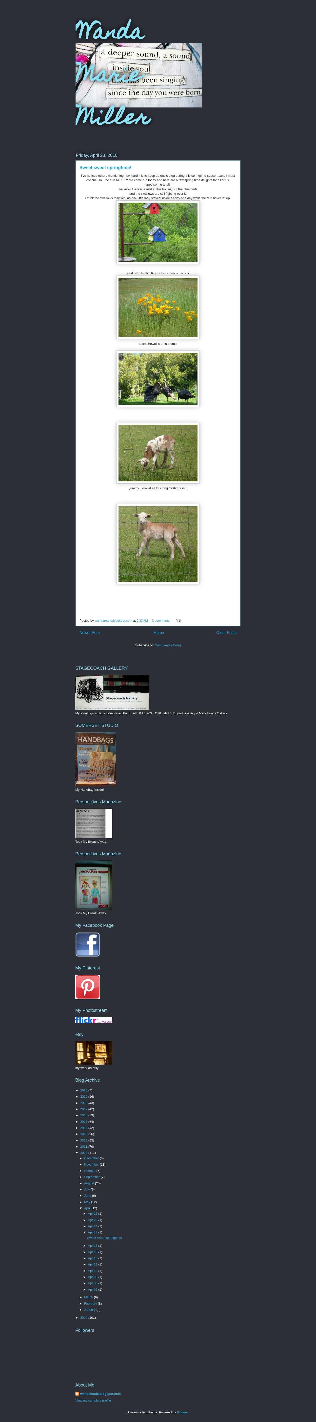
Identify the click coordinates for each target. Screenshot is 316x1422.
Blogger (182, 1412)
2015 (84, 1122)
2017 (84, 1109)
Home (159, 633)
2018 (84, 1103)
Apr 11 (93, 1264)
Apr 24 (93, 1226)
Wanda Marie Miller (113, 76)
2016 (84, 1115)
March (89, 1297)
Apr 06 (93, 1283)
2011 (84, 1146)
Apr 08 (93, 1277)
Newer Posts (90, 633)
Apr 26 (93, 1220)
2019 (84, 1096)
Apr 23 (93, 1232)
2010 (84, 1153)
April (88, 1208)
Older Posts (227, 633)
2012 (84, 1140)
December (92, 1158)
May (87, 1202)
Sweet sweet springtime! (105, 167)
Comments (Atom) (168, 645)
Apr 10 (93, 1271)
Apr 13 (93, 1258)
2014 (84, 1128)
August (89, 1183)
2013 (84, 1134)
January (90, 1310)
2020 (84, 1090)
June (88, 1195)
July (87, 1189)
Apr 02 (93, 1289)
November (92, 1164)
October (90, 1171)
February (91, 1303)
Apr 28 (93, 1213)
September (92, 1177)
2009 (84, 1317)
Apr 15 (93, 1252)
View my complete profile (93, 1400)
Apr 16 (93, 1245)
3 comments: (161, 620)
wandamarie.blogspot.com (100, 1394)
